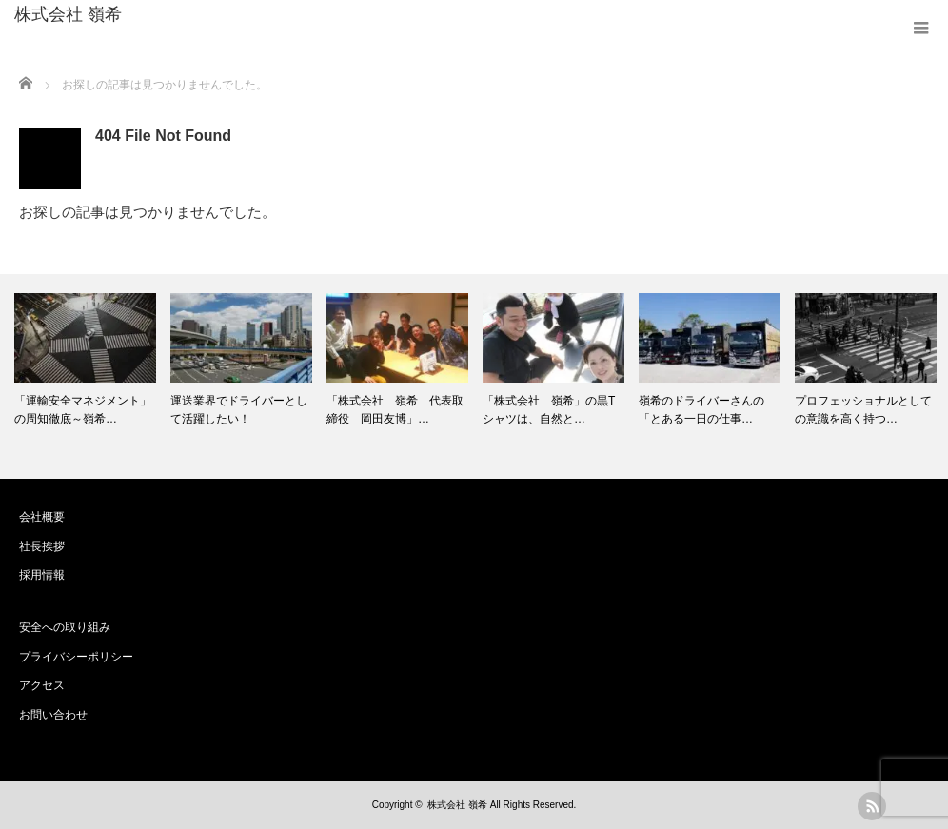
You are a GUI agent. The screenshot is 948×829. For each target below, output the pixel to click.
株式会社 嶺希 (68, 14)
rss (872, 806)
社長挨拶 (42, 546)
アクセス (42, 685)
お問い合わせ (53, 714)
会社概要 (42, 516)
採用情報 (42, 575)
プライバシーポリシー (76, 656)
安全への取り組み (64, 627)
